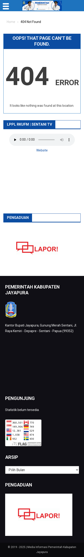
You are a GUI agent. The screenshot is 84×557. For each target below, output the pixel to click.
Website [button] (42, 150)
